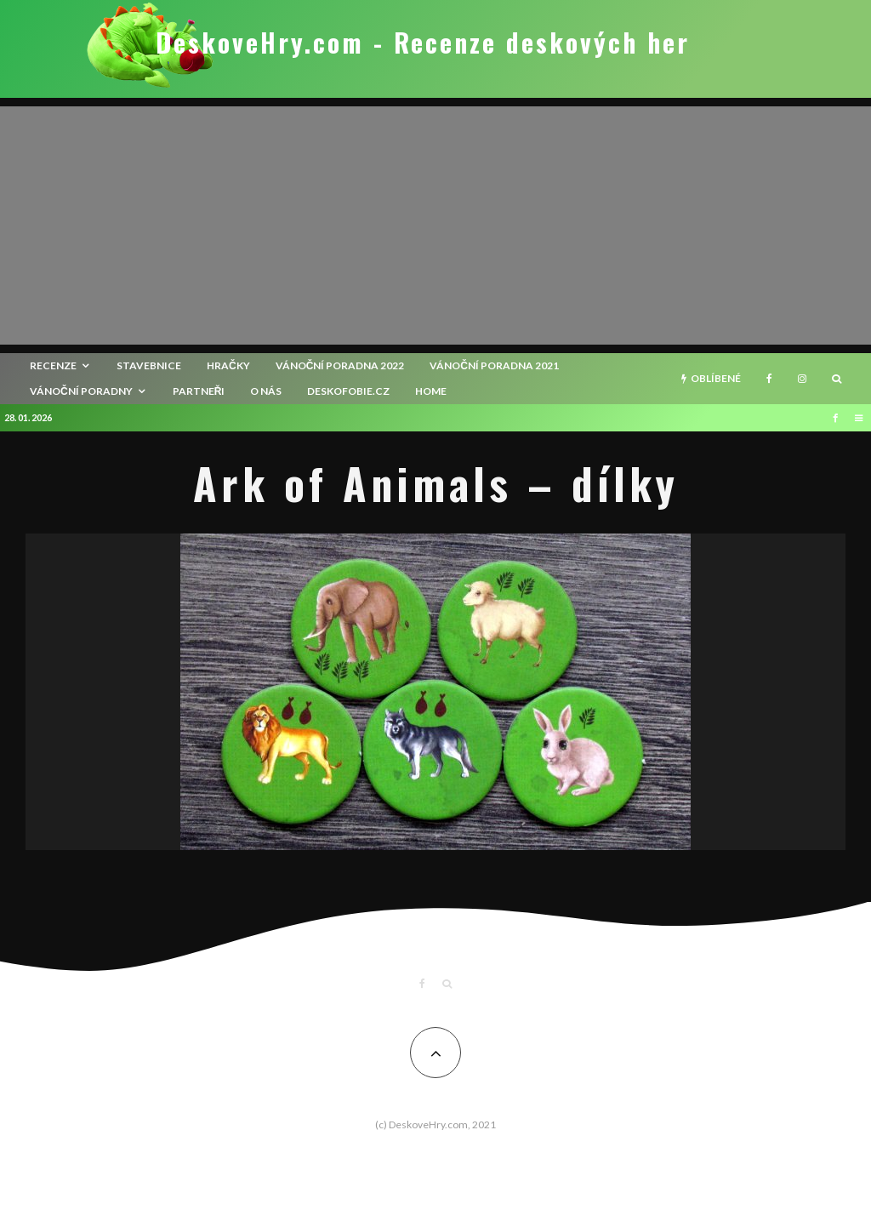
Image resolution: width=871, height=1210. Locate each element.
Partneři (199, 391)
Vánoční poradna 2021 (494, 365)
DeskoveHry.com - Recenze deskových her (423, 42)
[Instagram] (802, 378)
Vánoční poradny (81, 391)
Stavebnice (149, 365)
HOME (431, 391)
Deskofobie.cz (348, 391)
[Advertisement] (435, 225)
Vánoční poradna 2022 (340, 365)
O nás (266, 391)
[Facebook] (769, 378)
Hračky (228, 365)
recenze (53, 365)
